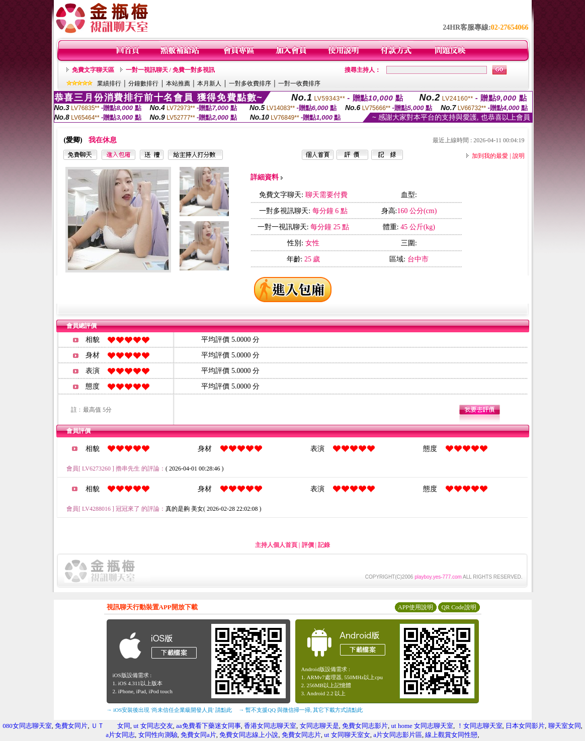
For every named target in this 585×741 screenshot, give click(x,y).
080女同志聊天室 (27, 725)
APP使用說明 (415, 607)
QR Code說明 (459, 607)
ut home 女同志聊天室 (422, 725)
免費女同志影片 (365, 725)
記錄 (324, 544)
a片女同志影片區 (397, 734)
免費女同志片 (301, 734)
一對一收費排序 (299, 83)
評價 (308, 544)
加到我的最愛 (490, 155)
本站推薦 (178, 83)
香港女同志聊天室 (270, 725)
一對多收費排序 (250, 83)
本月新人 (209, 83)
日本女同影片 (525, 725)
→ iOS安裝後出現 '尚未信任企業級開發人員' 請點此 (169, 710)
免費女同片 (71, 725)
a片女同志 (120, 734)
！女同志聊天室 (480, 725)
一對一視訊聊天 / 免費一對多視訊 (170, 69)
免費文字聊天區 (93, 69)
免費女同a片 (198, 734)
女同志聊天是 (319, 725)
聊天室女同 (564, 725)
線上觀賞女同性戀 (451, 734)
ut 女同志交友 (153, 725)
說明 (519, 155)
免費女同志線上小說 (248, 734)
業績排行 (109, 83)
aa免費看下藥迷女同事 (208, 725)
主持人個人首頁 (276, 544)
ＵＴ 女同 (110, 725)
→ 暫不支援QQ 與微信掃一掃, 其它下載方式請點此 (301, 710)
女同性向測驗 (158, 734)
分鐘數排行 (143, 83)
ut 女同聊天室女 (347, 734)
